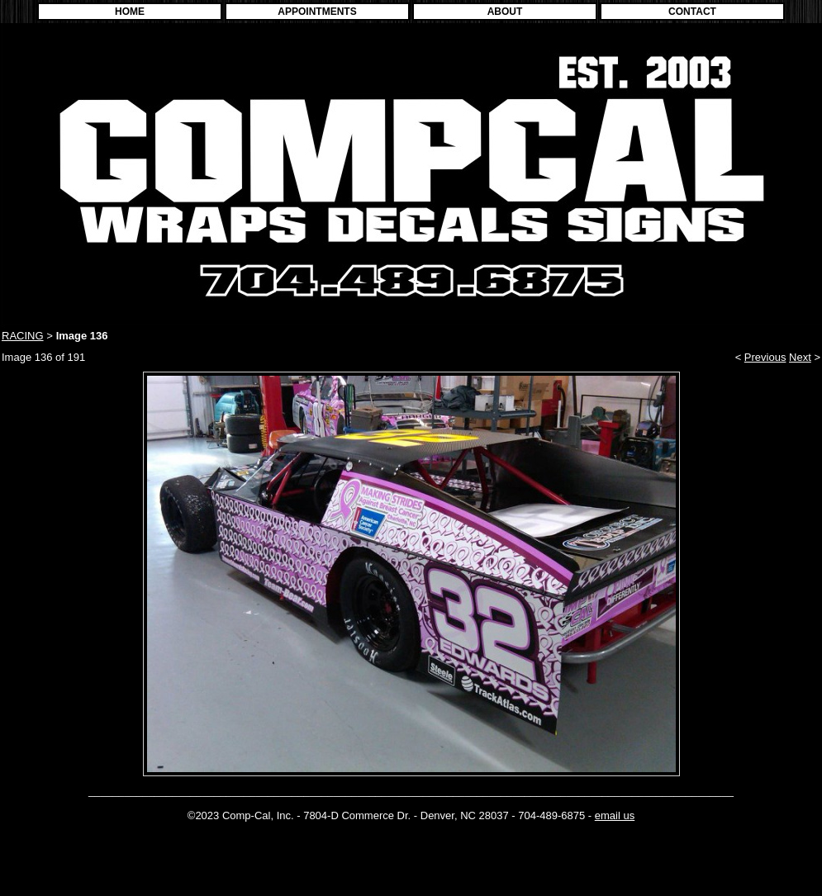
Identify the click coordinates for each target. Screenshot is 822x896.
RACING (23, 335)
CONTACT (692, 11)
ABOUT (505, 11)
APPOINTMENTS (317, 11)
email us (614, 815)
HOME (130, 11)
